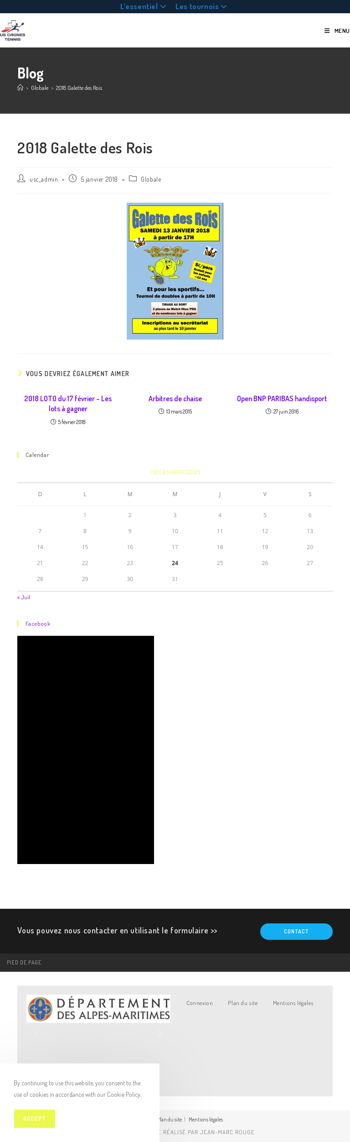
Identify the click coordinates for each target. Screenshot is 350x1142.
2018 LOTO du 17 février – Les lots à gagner (68, 403)
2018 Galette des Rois (79, 87)
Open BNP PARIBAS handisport (282, 398)
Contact (296, 931)
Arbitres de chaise (175, 398)
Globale (151, 179)
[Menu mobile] (337, 30)
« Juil (23, 597)
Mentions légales (293, 1002)
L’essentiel (144, 6)
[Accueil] (20, 87)
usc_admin (44, 179)
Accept (34, 1118)
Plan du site (242, 1002)
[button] (36, 1034)
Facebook (38, 623)
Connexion (199, 1002)
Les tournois (202, 6)
